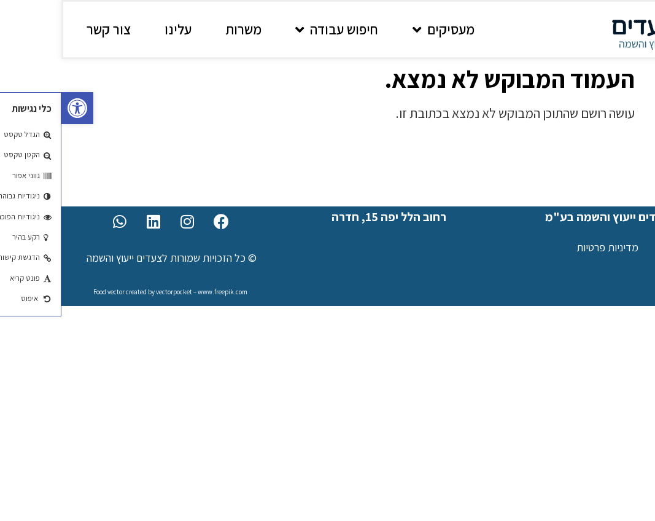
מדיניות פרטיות (546, 247)
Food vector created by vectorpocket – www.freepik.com (109, 292)
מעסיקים (382, 30)
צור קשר (47, 29)
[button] (16, 108)
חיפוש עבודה (275, 30)
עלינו (116, 29)
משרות (182, 29)
